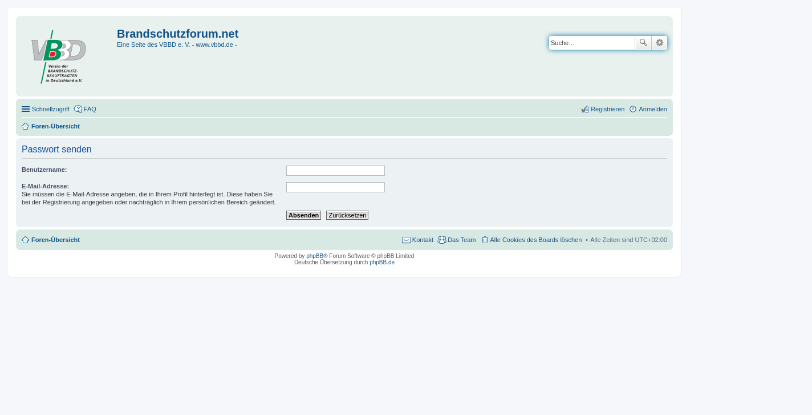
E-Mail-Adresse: (45, 186)
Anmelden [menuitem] (653, 109)
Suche (643, 43)
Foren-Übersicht (55, 239)
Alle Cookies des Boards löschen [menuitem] (536, 239)
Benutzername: (44, 169)
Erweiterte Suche (659, 43)
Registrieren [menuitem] (607, 109)
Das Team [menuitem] (462, 239)
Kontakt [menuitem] (422, 239)
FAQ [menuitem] (90, 109)
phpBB (314, 256)
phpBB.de (382, 262)
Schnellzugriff (51, 109)
